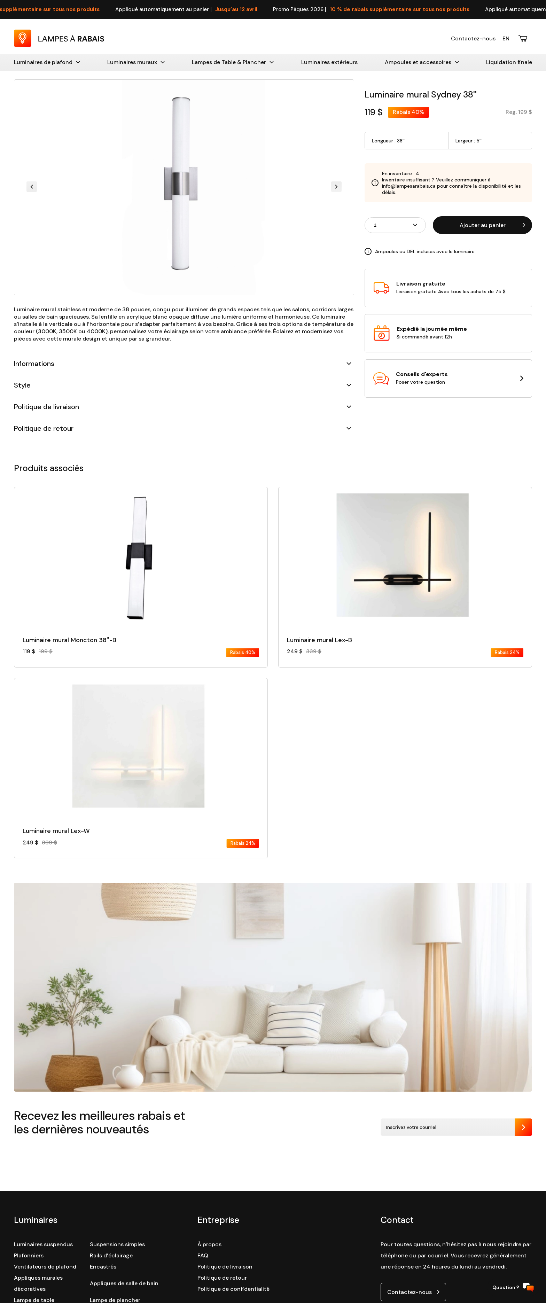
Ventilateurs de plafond (45, 1266)
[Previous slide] (31, 187)
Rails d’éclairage (111, 1255)
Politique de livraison (182, 406)
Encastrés (103, 1266)
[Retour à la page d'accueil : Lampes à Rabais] (59, 45)
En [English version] (505, 38)
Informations (182, 363)
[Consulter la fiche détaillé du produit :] (141, 572)
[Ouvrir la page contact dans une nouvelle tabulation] (448, 378)
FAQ (202, 1255)
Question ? (513, 1287)
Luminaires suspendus (43, 1244)
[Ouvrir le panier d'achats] (523, 38)
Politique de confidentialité (233, 1289)
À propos (209, 1244)
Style (182, 385)
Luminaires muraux (136, 62)
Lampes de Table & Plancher (233, 62)
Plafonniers (29, 1255)
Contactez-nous (473, 38)
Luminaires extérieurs (329, 62)
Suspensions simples (117, 1244)
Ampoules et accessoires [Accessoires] (422, 62)
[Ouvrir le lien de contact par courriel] (413, 1292)
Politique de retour (182, 428)
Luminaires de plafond (47, 62)
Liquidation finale (509, 62)
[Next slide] (336, 187)
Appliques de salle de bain (124, 1283)
